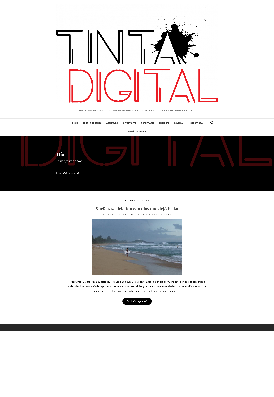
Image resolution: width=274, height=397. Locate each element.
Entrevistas (129, 122)
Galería (179, 122)
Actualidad (143, 200)
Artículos (112, 122)
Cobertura (196, 122)
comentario (164, 214)
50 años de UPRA (137, 131)
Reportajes (147, 122)
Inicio (74, 122)
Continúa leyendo (137, 301)
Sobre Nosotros (92, 122)
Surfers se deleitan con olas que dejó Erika (137, 208)
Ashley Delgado (148, 214)
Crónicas (164, 122)
